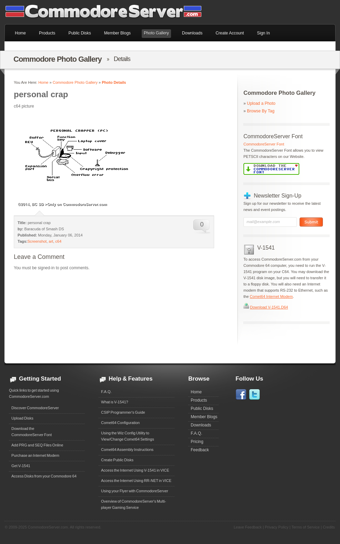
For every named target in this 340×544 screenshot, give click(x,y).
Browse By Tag (260, 111)
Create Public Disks (117, 460)
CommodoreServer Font (263, 144)
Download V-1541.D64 (269, 307)
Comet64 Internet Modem (271, 296)
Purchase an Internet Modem (35, 455)
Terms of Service (305, 527)
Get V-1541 (20, 466)
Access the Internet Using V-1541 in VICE (135, 470)
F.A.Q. (106, 392)
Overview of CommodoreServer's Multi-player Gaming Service (133, 504)
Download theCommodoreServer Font (31, 431)
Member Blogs (204, 416)
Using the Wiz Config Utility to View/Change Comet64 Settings (127, 436)
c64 (58, 241)
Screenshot (37, 241)
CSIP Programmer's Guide (123, 412)
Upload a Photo (261, 103)
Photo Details (114, 82)
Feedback (200, 449)
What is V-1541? (114, 402)
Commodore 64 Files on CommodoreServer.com (107, 12)
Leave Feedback (248, 527)
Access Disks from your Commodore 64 (44, 476)
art (51, 241)
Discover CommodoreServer (35, 408)
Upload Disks (22, 418)
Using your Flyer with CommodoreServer (134, 491)
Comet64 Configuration (120, 423)
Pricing (197, 441)
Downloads (201, 425)
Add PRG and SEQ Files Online (37, 445)
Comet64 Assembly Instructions (127, 449)
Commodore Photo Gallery (75, 82)
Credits (329, 527)
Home (43, 82)
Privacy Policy (276, 527)
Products (199, 400)
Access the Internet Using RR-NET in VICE (136, 480)
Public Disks (202, 408)
